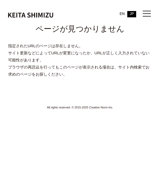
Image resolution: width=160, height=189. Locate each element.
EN (122, 14)
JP (132, 14)
